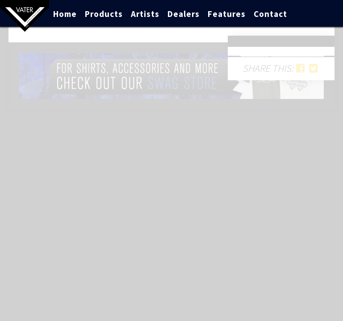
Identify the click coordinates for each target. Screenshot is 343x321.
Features (227, 13)
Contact (270, 13)
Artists (145, 13)
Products (104, 13)
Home (65, 13)
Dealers (183, 13)
